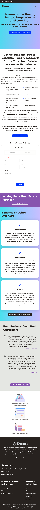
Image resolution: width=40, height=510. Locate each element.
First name (6, 157)
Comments (6, 170)
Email (5, 164)
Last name (23, 157)
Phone (22, 164)
